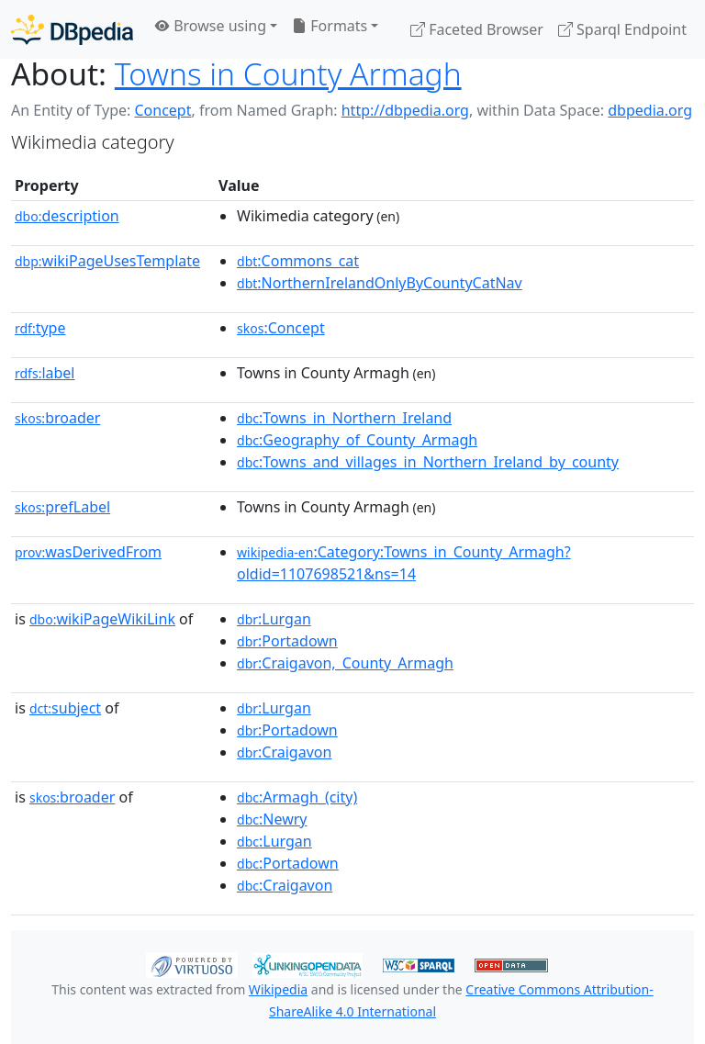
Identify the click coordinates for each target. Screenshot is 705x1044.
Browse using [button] (210, 26)
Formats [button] (329, 26)
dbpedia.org (650, 110)
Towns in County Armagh (288, 73)
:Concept (281, 328)
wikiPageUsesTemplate (107, 261)
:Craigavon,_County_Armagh (345, 663)
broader (57, 418)
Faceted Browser (476, 29)
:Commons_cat (298, 261)
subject (65, 708)
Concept (162, 110)
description (67, 216)
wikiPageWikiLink (102, 619)
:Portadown (287, 641)
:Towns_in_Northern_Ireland (344, 418)
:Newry (272, 819)
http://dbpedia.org (405, 110)
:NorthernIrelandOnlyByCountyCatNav (379, 283)
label (45, 373)
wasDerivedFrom (88, 552)
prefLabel (62, 507)
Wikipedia (278, 989)
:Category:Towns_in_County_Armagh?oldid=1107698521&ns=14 (404, 563)
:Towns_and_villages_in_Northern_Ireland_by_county (428, 462)
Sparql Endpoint (622, 29)
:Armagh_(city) (297, 797)
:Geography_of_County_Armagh (357, 440)
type (40, 328)
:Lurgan (274, 619)
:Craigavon (284, 752)
